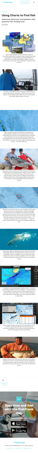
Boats (4, 383)
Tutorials (4, 11)
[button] (34, 2)
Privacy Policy (18, 448)
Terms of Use (9, 448)
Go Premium (25, 2)
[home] (7, 2)
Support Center (28, 448)
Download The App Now (19, 418)
